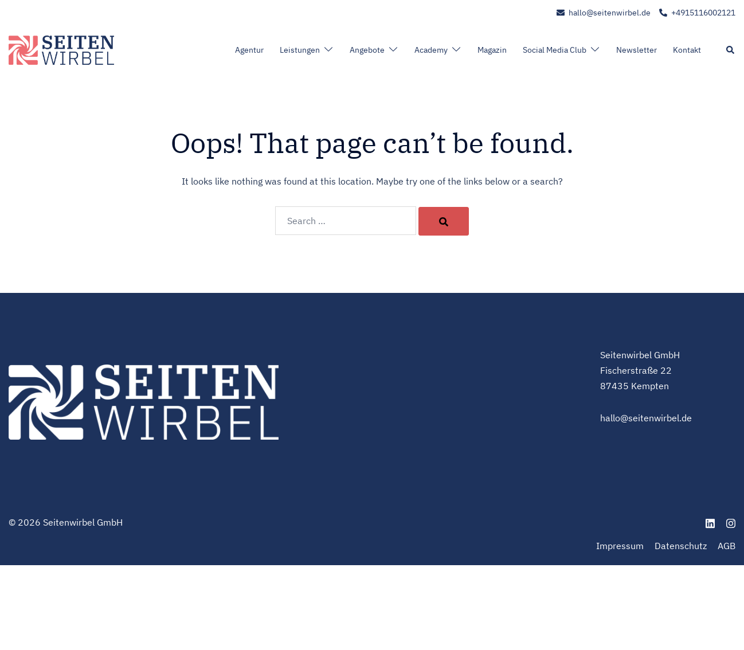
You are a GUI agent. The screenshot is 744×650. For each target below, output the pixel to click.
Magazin (492, 50)
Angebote (367, 50)
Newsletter (636, 50)
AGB (726, 545)
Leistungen (300, 50)
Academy (431, 50)
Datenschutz (681, 545)
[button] (730, 50)
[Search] (443, 221)
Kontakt (687, 50)
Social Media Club (554, 50)
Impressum (620, 545)
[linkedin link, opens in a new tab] (710, 522)
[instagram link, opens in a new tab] (730, 522)
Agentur (249, 50)
